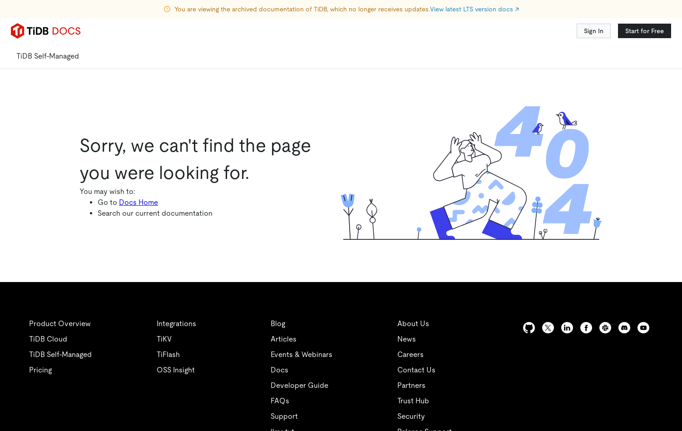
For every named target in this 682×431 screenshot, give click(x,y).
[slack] (605, 327)
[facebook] (586, 327)
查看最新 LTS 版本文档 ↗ (419, 9)
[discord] (624, 327)
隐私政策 (187, 425)
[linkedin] (464, 327)
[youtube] (643, 327)
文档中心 (121, 188)
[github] (391, 327)
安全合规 (227, 425)
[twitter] (428, 327)
